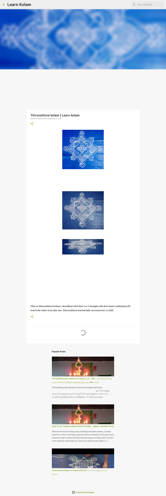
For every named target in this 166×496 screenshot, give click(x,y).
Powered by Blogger (83, 492)
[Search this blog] (150, 4)
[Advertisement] (83, 89)
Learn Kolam (19, 4)
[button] (32, 124)
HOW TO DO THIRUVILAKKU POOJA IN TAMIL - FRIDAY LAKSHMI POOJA (83, 426)
